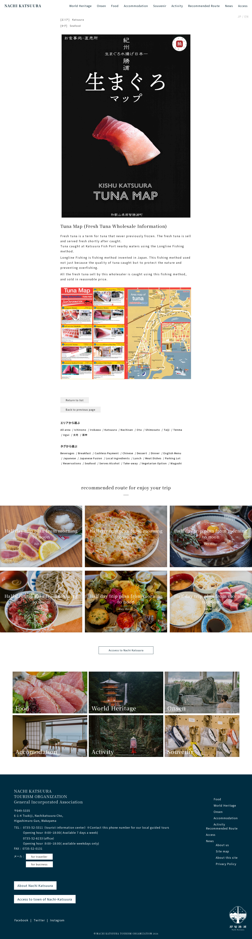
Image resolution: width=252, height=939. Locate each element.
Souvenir (159, 6)
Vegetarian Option (154, 463)
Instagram (57, 920)
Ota (139, 429)
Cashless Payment (107, 453)
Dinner (155, 453)
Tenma (177, 429)
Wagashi (176, 463)
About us (222, 845)
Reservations (72, 463)
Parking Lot (173, 458)
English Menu (172, 453)
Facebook (21, 920)
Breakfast (84, 453)
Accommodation (136, 6)
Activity (177, 6)
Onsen (101, 6)
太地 (75, 435)
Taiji (167, 429)
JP (239, 17)
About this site (227, 858)
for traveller (39, 856)
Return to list (75, 400)
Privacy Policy (226, 864)
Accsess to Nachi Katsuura (126, 650)
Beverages (67, 453)
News (229, 6)
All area (65, 429)
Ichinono (80, 429)
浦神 (84, 435)
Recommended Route (204, 6)
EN (246, 17)
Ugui (66, 435)
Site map (222, 851)
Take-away (130, 463)
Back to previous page (80, 409)
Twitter (39, 920)
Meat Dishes (153, 458)
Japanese (69, 458)
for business (39, 864)
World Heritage (80, 6)
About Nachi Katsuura (35, 885)
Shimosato (152, 429)
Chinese (127, 453)
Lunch (137, 458)
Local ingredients (118, 458)
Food (115, 6)
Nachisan (127, 429)
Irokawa (95, 429)
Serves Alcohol (109, 463)
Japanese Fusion (91, 458)
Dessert (142, 453)
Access (243, 6)
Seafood (75, 25)
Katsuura (78, 19)
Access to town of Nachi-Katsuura (45, 899)
